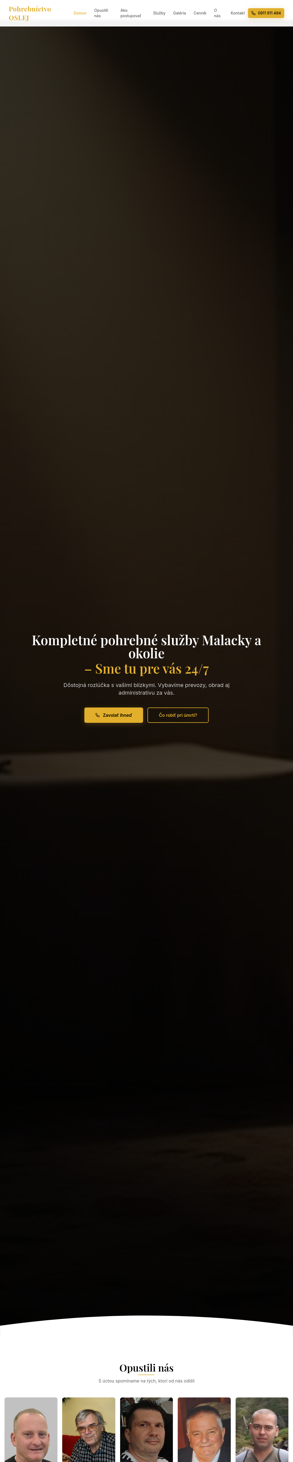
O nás (217, 13)
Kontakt (238, 13)
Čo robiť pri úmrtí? (178, 715)
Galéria (179, 13)
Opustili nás (101, 13)
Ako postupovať (130, 13)
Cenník (200, 13)
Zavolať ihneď (113, 715)
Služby (159, 13)
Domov (80, 13)
